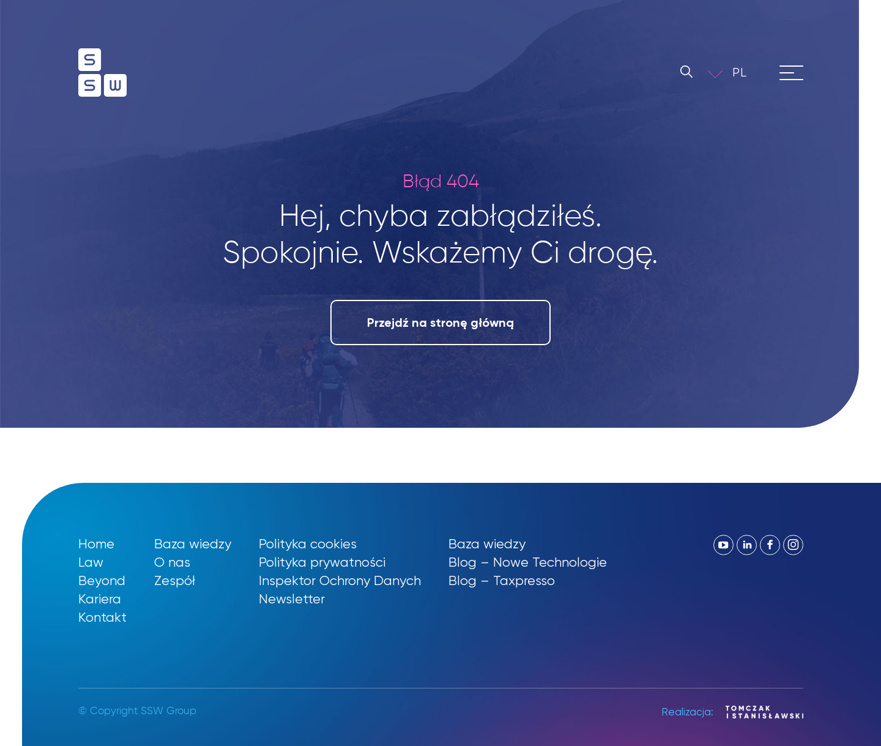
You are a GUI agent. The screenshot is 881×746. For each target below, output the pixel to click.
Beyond (101, 580)
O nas (172, 562)
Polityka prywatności (322, 562)
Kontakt (102, 617)
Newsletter (292, 598)
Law (90, 562)
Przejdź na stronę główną (440, 322)
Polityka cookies (308, 543)
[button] (748, 72)
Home (96, 543)
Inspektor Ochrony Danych (340, 580)
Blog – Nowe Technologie (527, 562)
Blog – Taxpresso (501, 580)
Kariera (99, 598)
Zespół (174, 580)
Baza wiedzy (192, 543)
